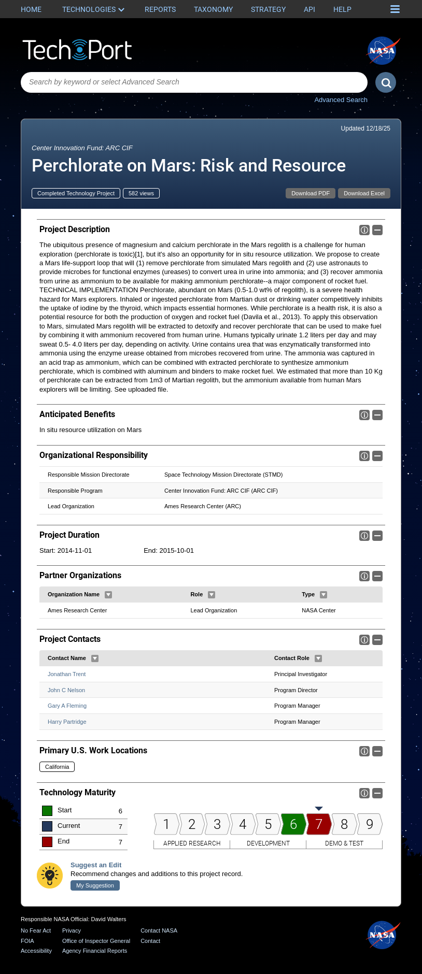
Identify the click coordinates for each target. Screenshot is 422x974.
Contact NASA (158, 930)
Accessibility (36, 951)
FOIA (27, 941)
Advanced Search (341, 100)
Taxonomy (213, 9)
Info (364, 230)
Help (342, 9)
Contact (150, 941)
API (309, 9)
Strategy (268, 9)
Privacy (71, 930)
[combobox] (194, 82)
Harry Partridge (67, 722)
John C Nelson (66, 690)
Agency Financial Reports (94, 951)
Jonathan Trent (67, 674)
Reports (160, 9)
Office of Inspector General (96, 941)
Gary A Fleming (67, 706)
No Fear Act (36, 930)
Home (31, 9)
